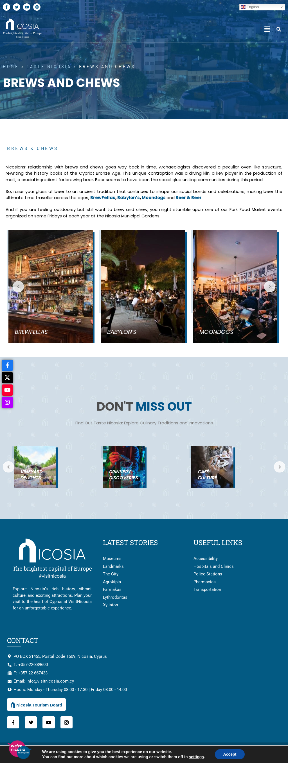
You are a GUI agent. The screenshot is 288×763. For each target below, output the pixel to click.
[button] (267, 29)
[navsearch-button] (278, 29)
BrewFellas (102, 198)
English (250, 7)
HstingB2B (274, 752)
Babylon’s (128, 198)
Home (11, 66)
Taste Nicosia (49, 66)
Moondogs (154, 198)
